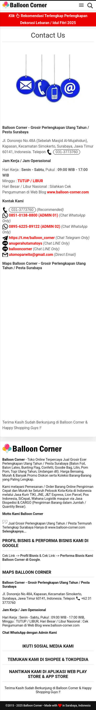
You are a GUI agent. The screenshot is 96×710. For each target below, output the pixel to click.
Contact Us (48, 35)
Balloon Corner (32, 705)
